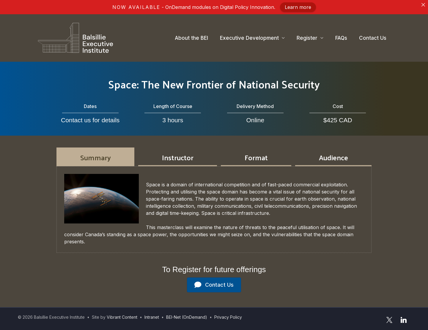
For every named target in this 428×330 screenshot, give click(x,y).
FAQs (341, 38)
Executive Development (249, 38)
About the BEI (191, 38)
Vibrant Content (122, 317)
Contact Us (372, 38)
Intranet (151, 317)
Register (307, 38)
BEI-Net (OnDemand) (186, 317)
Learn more (298, 7)
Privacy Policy (228, 317)
